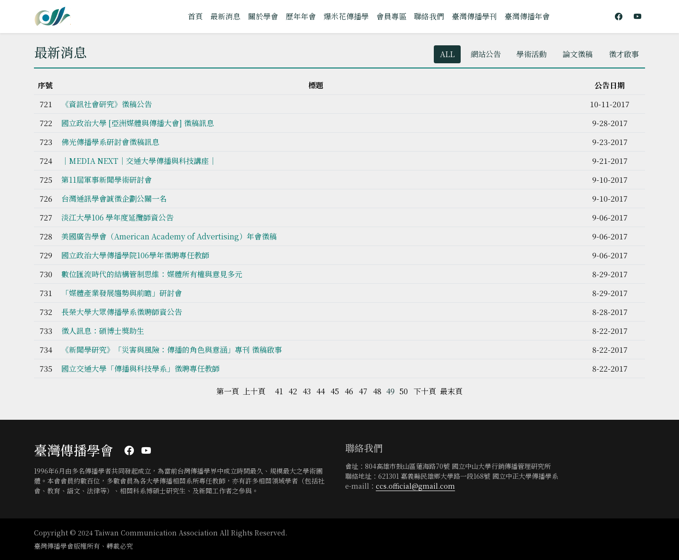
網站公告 (485, 54)
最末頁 (451, 391)
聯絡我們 (429, 16)
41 (279, 391)
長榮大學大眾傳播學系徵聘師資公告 (121, 311)
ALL (446, 54)
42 (293, 391)
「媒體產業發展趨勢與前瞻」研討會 (121, 293)
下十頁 (425, 391)
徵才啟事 (624, 54)
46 (349, 391)
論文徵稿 (578, 54)
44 (320, 391)
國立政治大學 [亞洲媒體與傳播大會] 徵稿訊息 (137, 123)
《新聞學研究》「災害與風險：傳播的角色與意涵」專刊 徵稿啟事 (171, 349)
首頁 (195, 16)
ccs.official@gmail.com (415, 486)
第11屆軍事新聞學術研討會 (106, 179)
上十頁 (254, 391)
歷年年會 (301, 16)
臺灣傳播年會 (527, 16)
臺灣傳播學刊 (474, 16)
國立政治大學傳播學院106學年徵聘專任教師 (135, 255)
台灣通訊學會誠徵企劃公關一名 (114, 198)
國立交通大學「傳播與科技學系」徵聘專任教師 (140, 368)
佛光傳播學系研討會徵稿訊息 (110, 141)
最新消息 (225, 16)
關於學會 (263, 16)
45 (335, 391)
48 (377, 391)
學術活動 (531, 54)
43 (307, 391)
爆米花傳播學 (346, 16)
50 (403, 391)
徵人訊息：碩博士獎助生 (102, 330)
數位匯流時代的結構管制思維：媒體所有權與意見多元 (151, 274)
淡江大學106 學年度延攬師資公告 (117, 217)
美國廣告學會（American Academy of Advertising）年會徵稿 (169, 236)
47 (363, 391)
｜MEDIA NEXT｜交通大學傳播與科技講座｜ (138, 160)
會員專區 (391, 16)
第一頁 (227, 391)
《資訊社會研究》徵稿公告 (106, 104)
